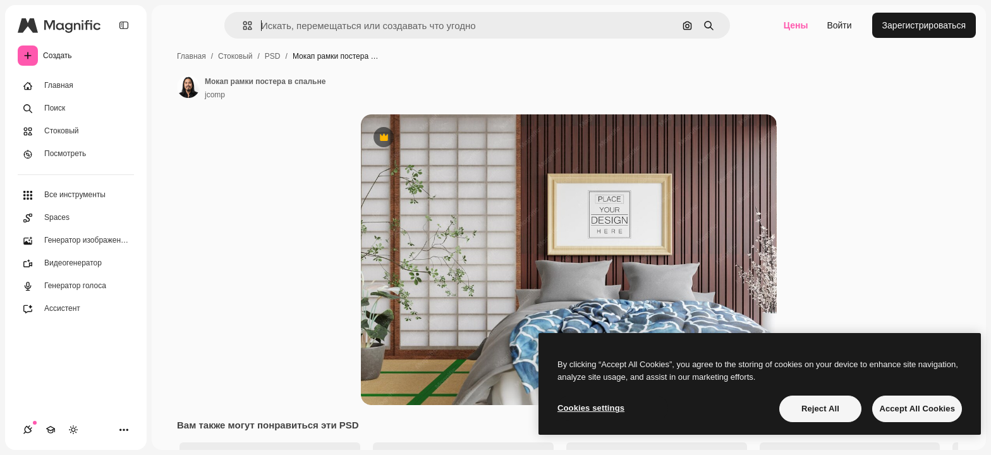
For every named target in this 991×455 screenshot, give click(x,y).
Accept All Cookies (917, 408)
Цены (796, 25)
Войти (839, 25)
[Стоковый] (76, 131)
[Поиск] (76, 109)
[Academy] (50, 430)
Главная (191, 56)
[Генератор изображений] (76, 241)
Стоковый (235, 56)
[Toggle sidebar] (124, 25)
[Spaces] (76, 218)
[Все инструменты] (76, 195)
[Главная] (76, 86)
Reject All (820, 408)
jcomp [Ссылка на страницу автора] (215, 94)
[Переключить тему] (73, 430)
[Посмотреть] (76, 154)
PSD (273, 56)
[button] (242, 25)
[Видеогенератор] (76, 263)
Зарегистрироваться (924, 25)
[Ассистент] (76, 309)
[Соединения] (28, 430)
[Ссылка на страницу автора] (188, 86)
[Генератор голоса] (76, 286)
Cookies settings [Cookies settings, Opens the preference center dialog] (590, 408)
